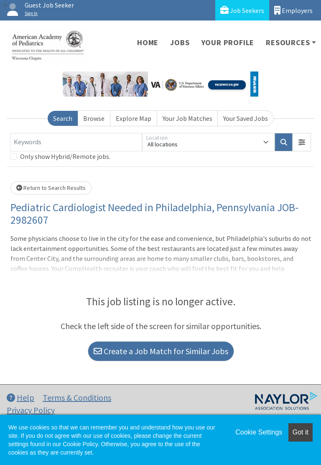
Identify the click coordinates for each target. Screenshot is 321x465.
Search (62, 118)
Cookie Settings (258, 432)
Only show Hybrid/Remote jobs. (65, 156)
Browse (93, 118)
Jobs (179, 42)
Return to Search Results (51, 188)
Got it (300, 432)
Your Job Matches (187, 118)
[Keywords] (76, 142)
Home (147, 42)
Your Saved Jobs (245, 118)
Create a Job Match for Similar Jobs (161, 351)
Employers (293, 10)
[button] (302, 142)
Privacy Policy (31, 410)
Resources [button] (288, 42)
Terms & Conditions (77, 397)
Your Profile (228, 42)
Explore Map (133, 118)
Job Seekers (242, 10)
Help (20, 397)
